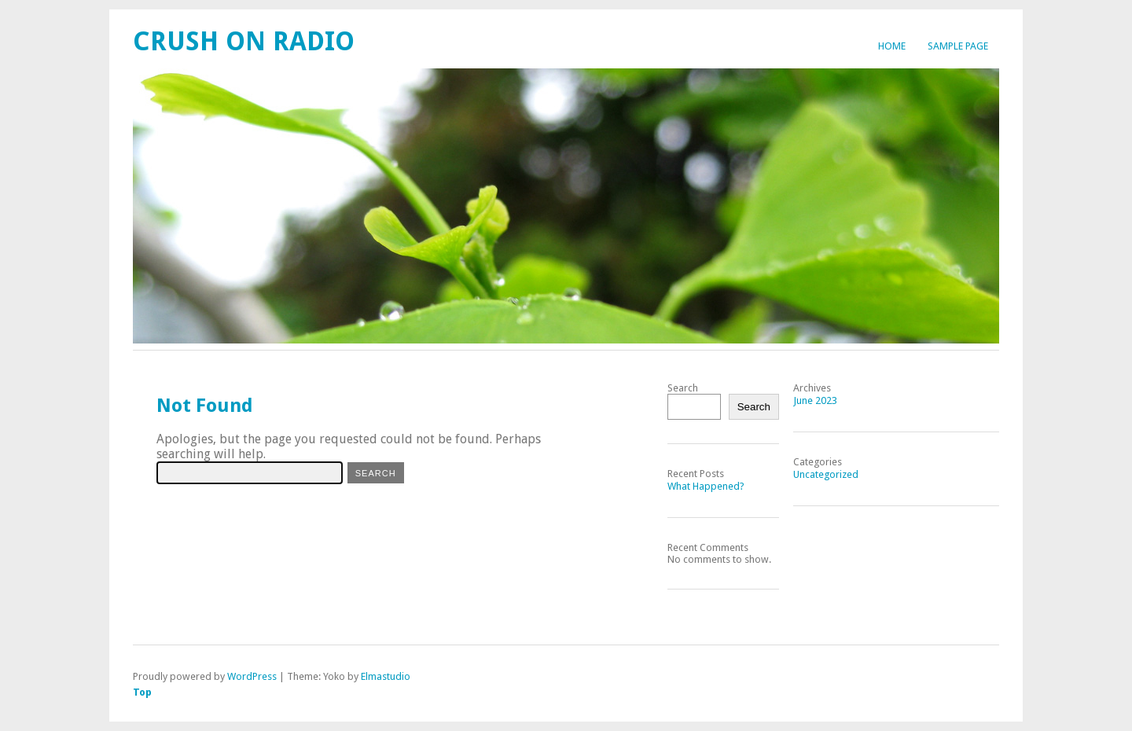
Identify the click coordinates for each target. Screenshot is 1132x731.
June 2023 (815, 400)
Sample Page (958, 46)
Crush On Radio (244, 41)
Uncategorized (825, 474)
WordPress (252, 676)
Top (142, 692)
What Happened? (705, 486)
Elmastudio (385, 676)
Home (892, 46)
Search (682, 388)
